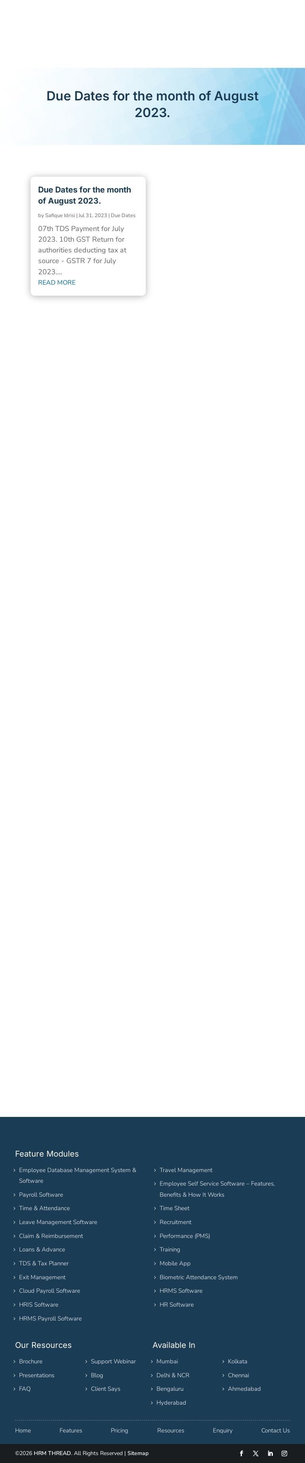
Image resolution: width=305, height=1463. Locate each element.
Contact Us (275, 1430)
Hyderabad (171, 1403)
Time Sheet (174, 1208)
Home (23, 1430)
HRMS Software (181, 1291)
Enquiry (223, 1430)
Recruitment (175, 1222)
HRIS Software (38, 1305)
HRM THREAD (52, 1453)
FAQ (25, 1389)
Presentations (36, 1375)
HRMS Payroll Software (50, 1318)
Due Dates (123, 215)
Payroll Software (41, 1195)
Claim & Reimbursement (51, 1236)
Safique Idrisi (60, 215)
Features (71, 1430)
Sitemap (138, 1453)
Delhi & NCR (172, 1375)
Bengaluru (169, 1389)
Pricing (119, 1430)
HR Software (177, 1305)
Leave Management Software (58, 1222)
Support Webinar (113, 1361)
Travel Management (186, 1170)
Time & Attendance (44, 1208)
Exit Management (42, 1277)
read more (56, 282)
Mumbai (167, 1361)
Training (170, 1249)
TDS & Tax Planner (44, 1263)
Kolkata (237, 1361)
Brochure (30, 1361)
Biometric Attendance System (199, 1277)
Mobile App (175, 1263)
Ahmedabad (244, 1389)
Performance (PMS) (185, 1236)
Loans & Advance (42, 1249)
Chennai (238, 1375)
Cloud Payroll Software (49, 1291)
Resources (170, 1430)
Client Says (105, 1389)
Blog (97, 1375)
